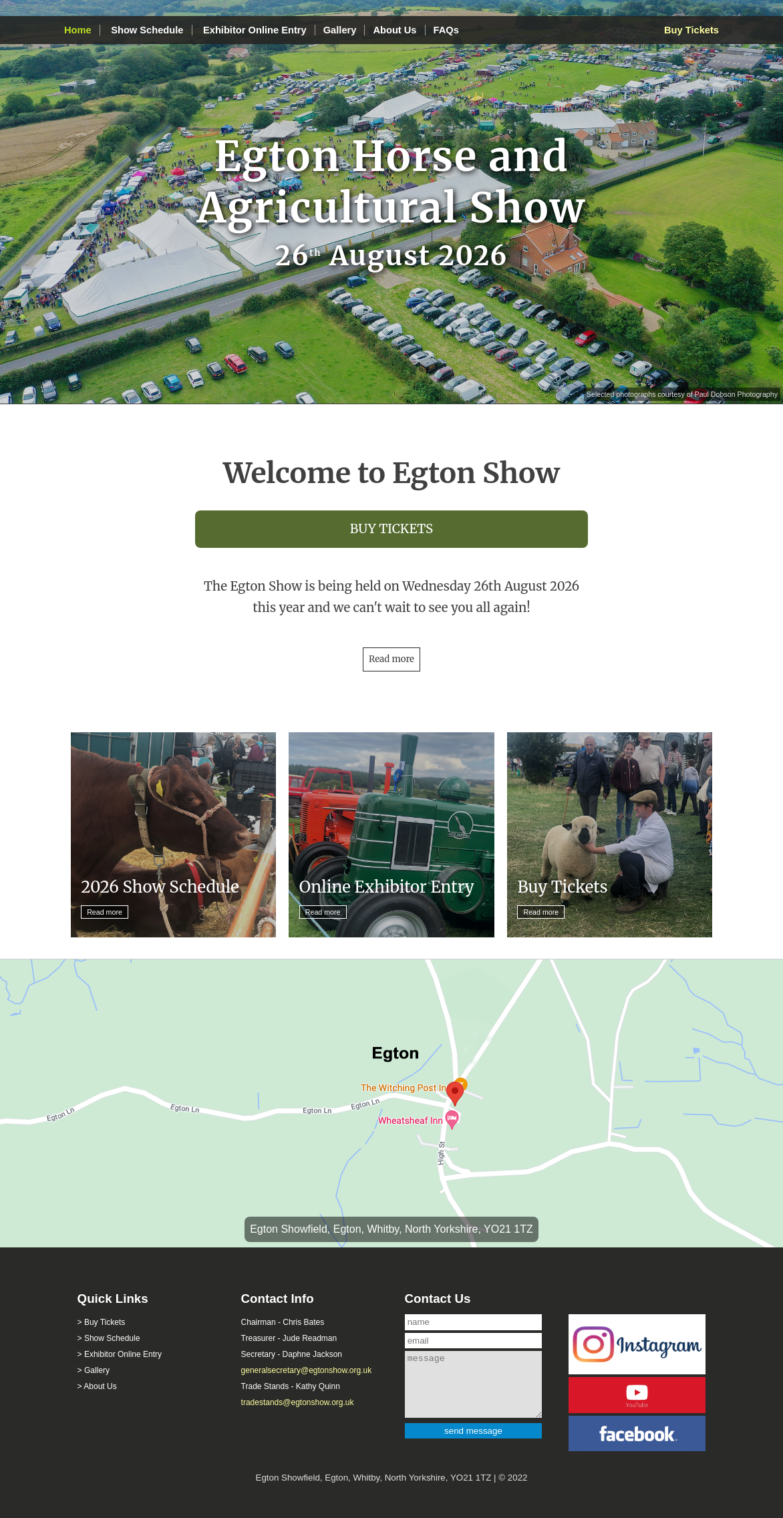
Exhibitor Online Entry (255, 30)
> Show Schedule (108, 1338)
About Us (394, 30)
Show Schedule (147, 30)
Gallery (340, 30)
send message (473, 1431)
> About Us (97, 1386)
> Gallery (93, 1370)
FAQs (446, 30)
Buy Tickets (691, 30)
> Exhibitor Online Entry (119, 1354)
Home (78, 30)
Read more (391, 659)
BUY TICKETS (391, 529)
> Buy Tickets (101, 1322)
